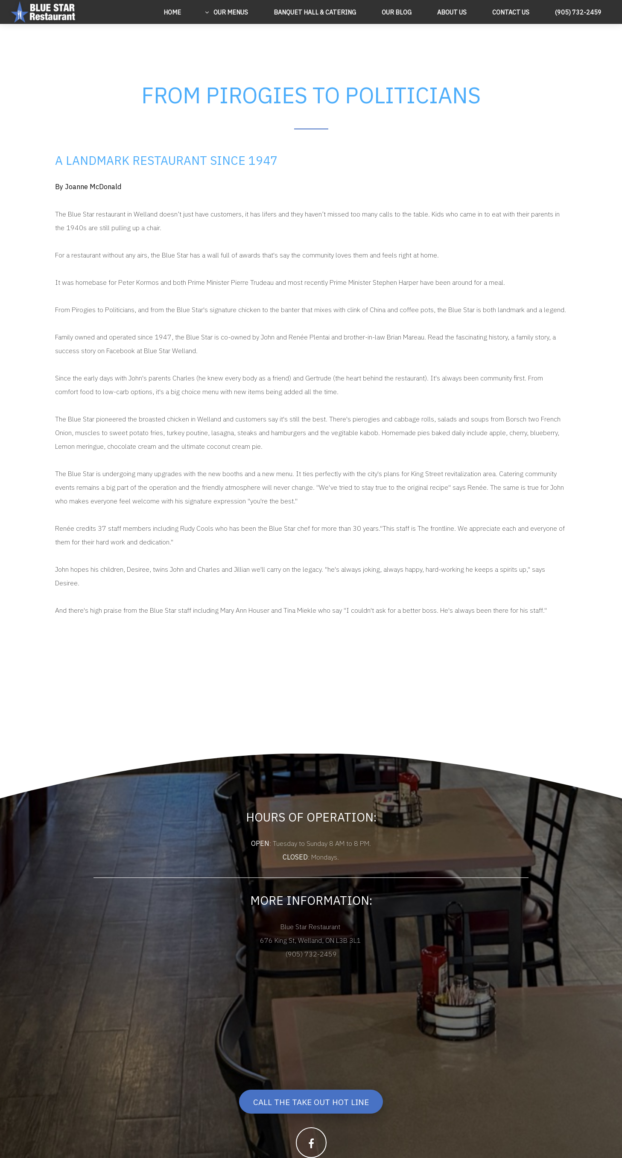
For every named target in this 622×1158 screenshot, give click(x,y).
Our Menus (230, 12)
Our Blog (397, 12)
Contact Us (510, 12)
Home (172, 12)
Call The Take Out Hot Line (311, 1102)
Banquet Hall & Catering (315, 12)
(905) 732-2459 (578, 12)
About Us (452, 12)
